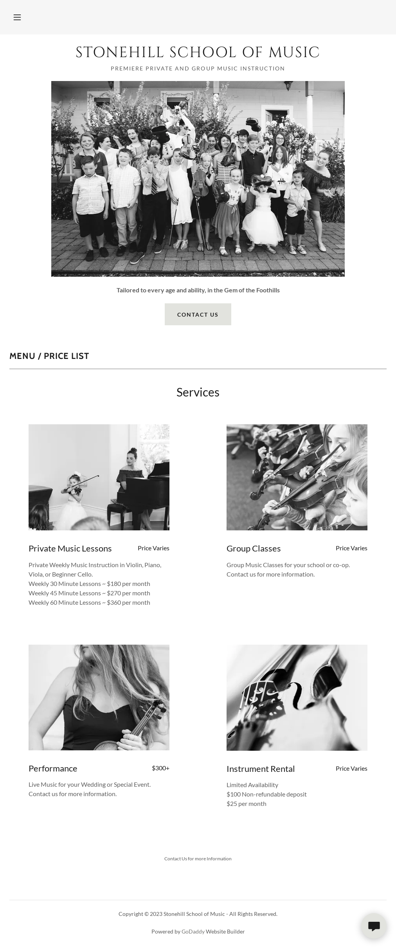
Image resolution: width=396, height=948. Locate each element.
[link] (198, 54)
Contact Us (198, 314)
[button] (17, 17)
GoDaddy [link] (193, 931)
